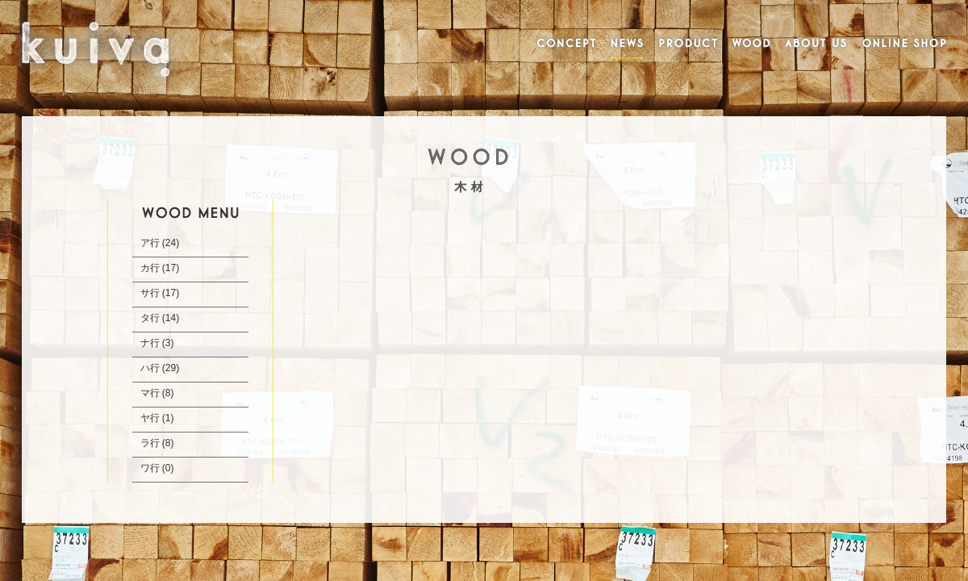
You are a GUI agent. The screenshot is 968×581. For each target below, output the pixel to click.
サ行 (150, 293)
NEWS (627, 44)
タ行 (150, 318)
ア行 (150, 243)
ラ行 (150, 443)
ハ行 (150, 368)
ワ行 (150, 468)
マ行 (150, 393)
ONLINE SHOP (905, 44)
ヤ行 (150, 418)
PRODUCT (688, 44)
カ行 (150, 268)
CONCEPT (563, 44)
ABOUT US (815, 44)
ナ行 (150, 343)
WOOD (751, 44)
